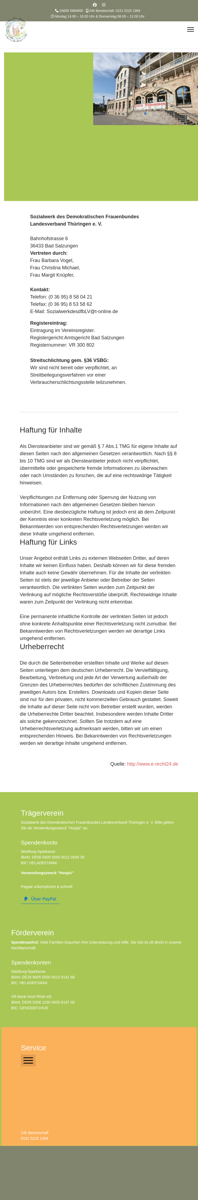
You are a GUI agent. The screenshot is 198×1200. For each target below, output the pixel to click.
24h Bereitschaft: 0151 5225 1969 (114, 11)
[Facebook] (95, 5)
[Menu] (190, 29)
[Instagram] (103, 5)
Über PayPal (40, 898)
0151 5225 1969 (34, 1138)
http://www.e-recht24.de (152, 764)
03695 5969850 (71, 11)
